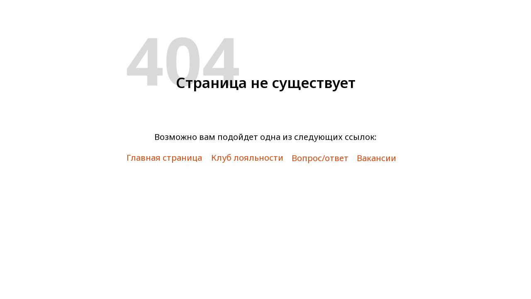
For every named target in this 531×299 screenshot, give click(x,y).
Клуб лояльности (247, 157)
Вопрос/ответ (320, 158)
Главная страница (164, 157)
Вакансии (376, 158)
